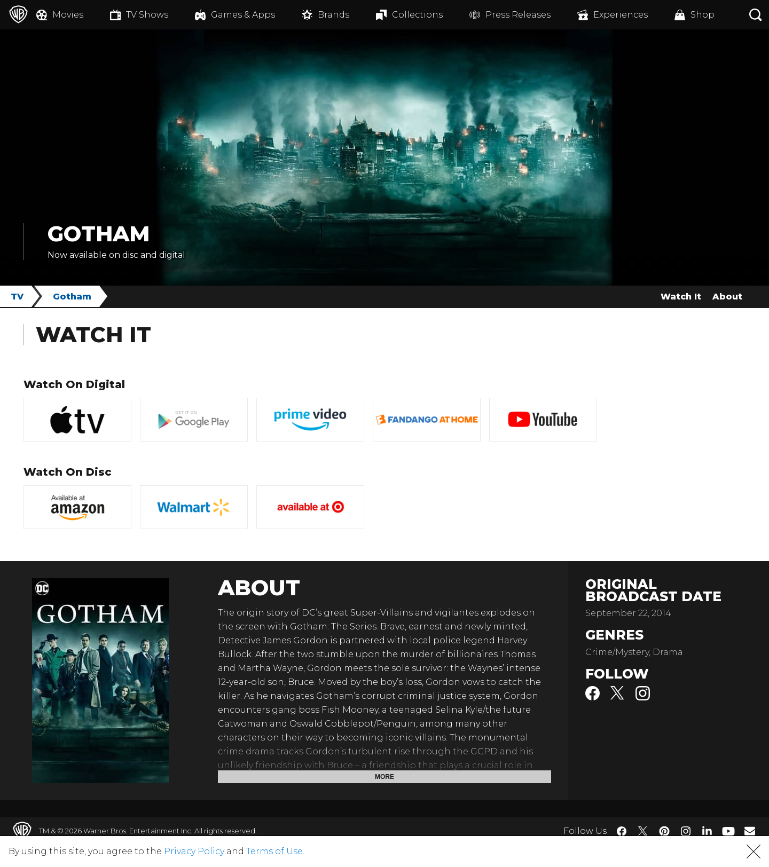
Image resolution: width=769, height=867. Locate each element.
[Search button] (755, 14)
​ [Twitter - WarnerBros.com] (643, 831)
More (384, 777)
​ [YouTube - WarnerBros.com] (728, 831)
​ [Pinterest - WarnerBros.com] (664, 831)
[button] (753, 851)
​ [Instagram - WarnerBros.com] (685, 831)
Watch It (681, 296)
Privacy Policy (194, 851)
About (727, 296)
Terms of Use (274, 851)
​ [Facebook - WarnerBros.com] (621, 831)
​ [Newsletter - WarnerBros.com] (749, 830)
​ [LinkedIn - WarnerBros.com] (707, 830)
